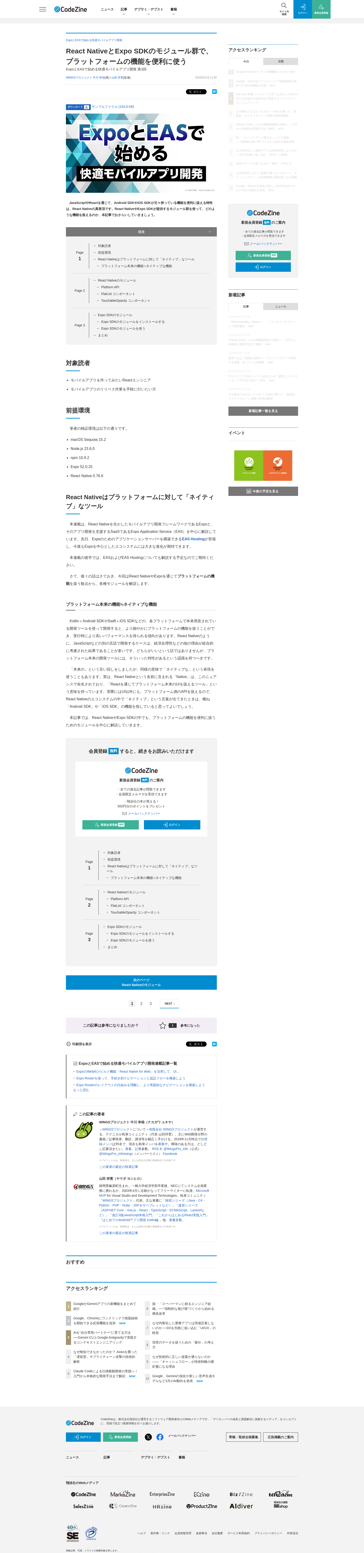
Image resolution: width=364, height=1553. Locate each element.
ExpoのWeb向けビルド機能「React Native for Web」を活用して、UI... (127, 1071)
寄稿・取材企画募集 (243, 1437)
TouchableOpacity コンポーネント (126, 300)
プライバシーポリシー (268, 1533)
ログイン (171, 824)
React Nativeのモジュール (117, 280)
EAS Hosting (193, 539)
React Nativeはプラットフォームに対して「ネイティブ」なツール (146, 259)
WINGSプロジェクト (117, 1129)
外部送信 (292, 1533)
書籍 (173, 9)
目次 (175, 231)
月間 (280, 61)
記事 (124, 9)
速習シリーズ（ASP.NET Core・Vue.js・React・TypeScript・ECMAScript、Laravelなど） (151, 1210)
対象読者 (104, 246)
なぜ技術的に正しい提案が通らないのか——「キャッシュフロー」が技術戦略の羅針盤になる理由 (183, 1361)
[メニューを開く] (42, 9)
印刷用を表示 (79, 1044)
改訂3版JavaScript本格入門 (132, 1215)
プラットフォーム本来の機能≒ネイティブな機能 (136, 266)
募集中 (163, 1144)
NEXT (170, 1004)
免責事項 (201, 1533)
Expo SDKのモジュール (115, 315)
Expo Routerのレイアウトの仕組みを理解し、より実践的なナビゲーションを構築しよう (140, 1085)
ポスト (195, 91)
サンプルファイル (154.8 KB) (113, 106)
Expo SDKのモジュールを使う (123, 328)
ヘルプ (141, 1533)
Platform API (110, 287)
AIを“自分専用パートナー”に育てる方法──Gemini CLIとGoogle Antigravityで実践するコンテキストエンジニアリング (105, 1337)
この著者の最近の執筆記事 (118, 1167)
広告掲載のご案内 (281, 1437)
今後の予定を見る (263, 491)
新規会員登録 (110, 824)
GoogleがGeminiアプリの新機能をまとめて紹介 (266, 71)
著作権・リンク (160, 1533)
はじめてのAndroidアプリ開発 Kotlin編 (130, 1220)
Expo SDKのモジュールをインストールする (133, 322)
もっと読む (81, 1090)
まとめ (103, 335)
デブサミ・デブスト (148, 9)
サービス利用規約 (239, 1533)
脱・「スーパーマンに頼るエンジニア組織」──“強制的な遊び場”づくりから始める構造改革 (183, 1308)
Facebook (170, 1154)
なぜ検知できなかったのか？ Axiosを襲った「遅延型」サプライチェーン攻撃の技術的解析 (105, 1356)
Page (80, 290)
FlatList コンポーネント (118, 294)
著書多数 (175, 1220)
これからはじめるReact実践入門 (182, 1215)
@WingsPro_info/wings (116, 1154)
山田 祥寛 (117, 77)
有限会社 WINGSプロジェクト (171, 1129)
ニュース (107, 9)
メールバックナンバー (141, 813)
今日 (246, 61)
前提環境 (104, 252)
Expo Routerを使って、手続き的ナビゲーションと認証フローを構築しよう (130, 1078)
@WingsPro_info (176, 1149)
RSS (155, 1149)
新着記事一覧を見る (263, 411)
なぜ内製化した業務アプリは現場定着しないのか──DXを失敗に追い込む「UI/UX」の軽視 (184, 1328)
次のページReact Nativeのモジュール (141, 982)
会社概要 (217, 1533)
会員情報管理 (183, 1533)
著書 (128, 1149)
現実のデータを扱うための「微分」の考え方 (264, 163)
